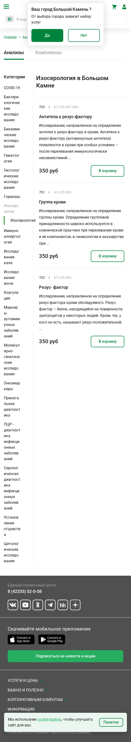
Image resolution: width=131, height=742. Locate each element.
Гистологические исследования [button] (12, 179)
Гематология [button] (11, 158)
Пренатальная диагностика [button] (12, 406)
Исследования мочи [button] (11, 278)
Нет (83, 35)
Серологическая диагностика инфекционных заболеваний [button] (12, 488)
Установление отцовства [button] (12, 526)
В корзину (108, 170)
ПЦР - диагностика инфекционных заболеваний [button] (12, 441)
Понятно (111, 722)
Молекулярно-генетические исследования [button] (12, 359)
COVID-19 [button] (12, 88)
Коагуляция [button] (11, 295)
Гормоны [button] (12, 196)
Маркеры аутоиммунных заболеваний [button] (12, 321)
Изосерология (23, 220)
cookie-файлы (49, 719)
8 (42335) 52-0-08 (25, 591)
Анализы (14, 52)
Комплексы (48, 52)
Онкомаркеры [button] (12, 386)
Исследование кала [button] (11, 257)
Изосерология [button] (11, 208)
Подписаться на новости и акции (65, 656)
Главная (10, 37)
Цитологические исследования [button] (11, 552)
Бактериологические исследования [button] (12, 108)
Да (47, 35)
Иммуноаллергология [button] (12, 236)
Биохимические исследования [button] (12, 138)
